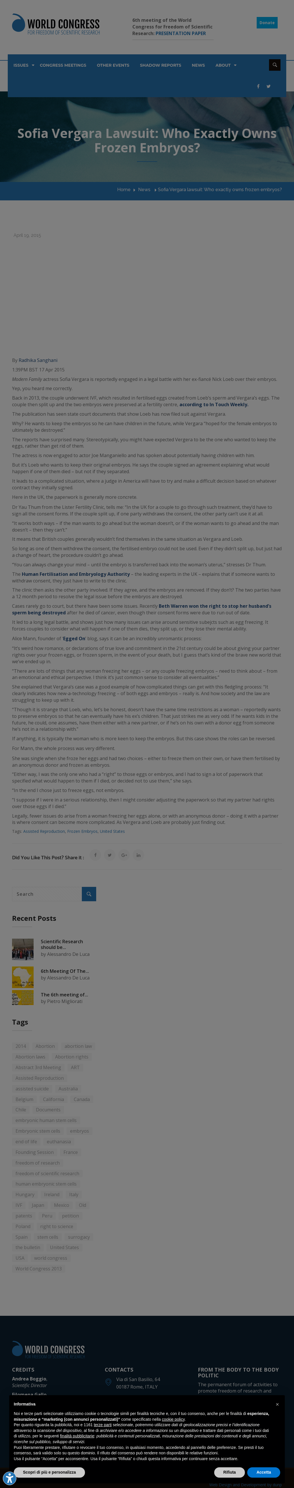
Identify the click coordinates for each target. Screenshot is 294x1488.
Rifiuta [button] (229, 1472)
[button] (277, 1404)
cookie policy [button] (173, 1419)
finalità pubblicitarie (77, 1436)
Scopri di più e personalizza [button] (49, 1472)
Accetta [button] (263, 1472)
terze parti (103, 1424)
